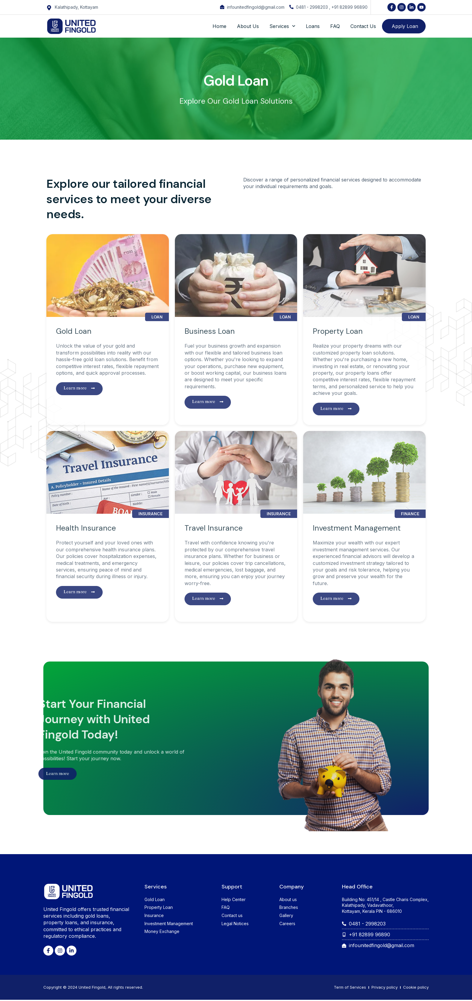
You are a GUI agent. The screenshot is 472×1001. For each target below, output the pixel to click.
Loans (313, 26)
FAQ (335, 26)
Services (282, 26)
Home (219, 26)
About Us (248, 26)
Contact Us (363, 26)
